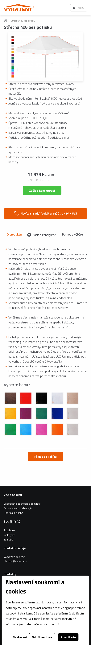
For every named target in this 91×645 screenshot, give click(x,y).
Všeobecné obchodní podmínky (22, 504)
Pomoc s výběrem (73, 234)
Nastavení (20, 637)
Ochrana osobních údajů (17, 508)
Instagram (9, 535)
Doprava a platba (13, 513)
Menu (81, 7)
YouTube (8, 539)
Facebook (9, 530)
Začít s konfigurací (42, 190)
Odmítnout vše (42, 637)
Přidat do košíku (45, 456)
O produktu (14, 234)
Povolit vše (68, 637)
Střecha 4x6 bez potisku (23, 21)
